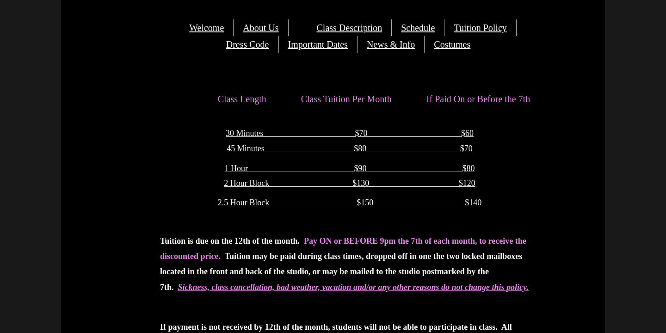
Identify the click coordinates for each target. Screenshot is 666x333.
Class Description (349, 28)
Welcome (206, 28)
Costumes (452, 44)
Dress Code (247, 44)
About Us (260, 28)
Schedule (418, 28)
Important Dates (318, 44)
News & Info (391, 44)
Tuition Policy (480, 28)
